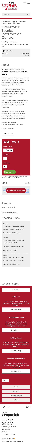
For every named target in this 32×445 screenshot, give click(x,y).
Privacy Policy (6, 429)
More (5, 380)
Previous (29, 376)
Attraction (16, 290)
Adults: (6, 155)
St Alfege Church (16, 338)
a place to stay (19, 89)
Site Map (4, 432)
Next (2, 376)
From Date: (7, 147)
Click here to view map (16, 190)
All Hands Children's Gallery (16, 359)
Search (7, 172)
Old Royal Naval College (16, 317)
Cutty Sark (16, 297)
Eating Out (16, 391)
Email (6, 54)
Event (16, 387)
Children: (6, 163)
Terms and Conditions (8, 434)
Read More (6, 134)
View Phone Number (26, 54)
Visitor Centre (8, 71)
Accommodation (16, 396)
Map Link (27, 183)
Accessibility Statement (9, 427)
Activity (16, 400)
